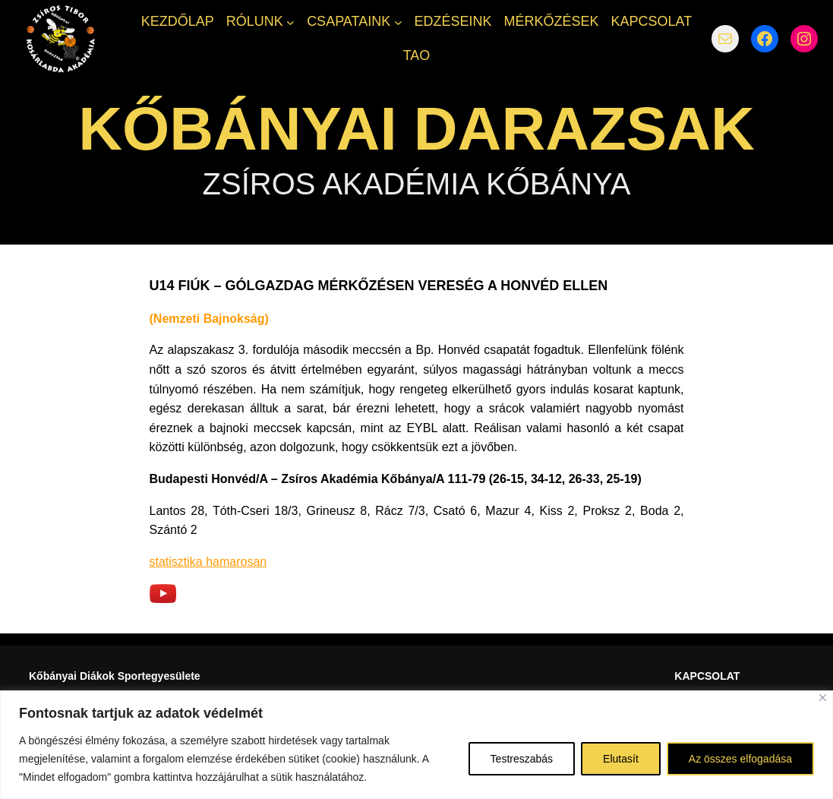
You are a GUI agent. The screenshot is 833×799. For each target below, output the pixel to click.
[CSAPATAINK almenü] (398, 21)
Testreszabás (522, 759)
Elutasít (621, 759)
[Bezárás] (822, 697)
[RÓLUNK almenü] (290, 21)
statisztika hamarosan (208, 561)
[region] (416, 744)
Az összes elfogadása (740, 759)
